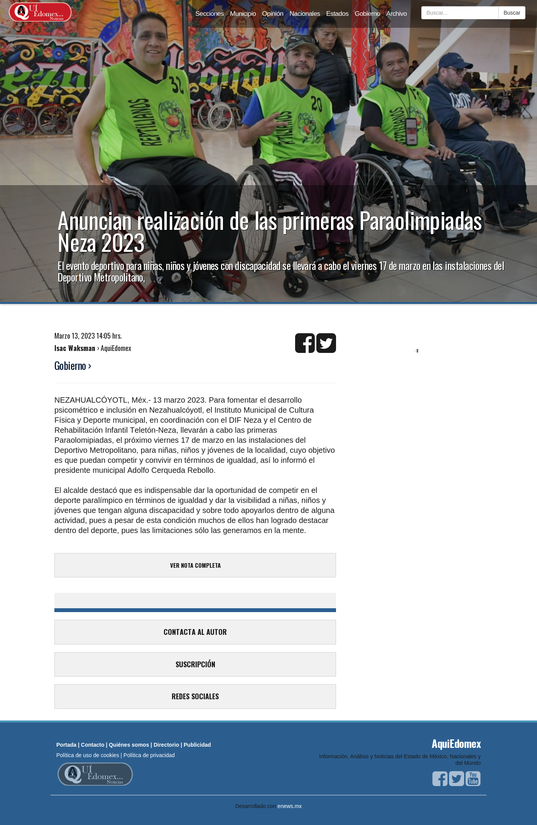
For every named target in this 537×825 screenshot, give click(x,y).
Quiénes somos (129, 745)
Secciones (209, 13)
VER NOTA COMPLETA (195, 565)
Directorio (166, 745)
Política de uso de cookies (87, 755)
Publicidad (197, 745)
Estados (337, 13)
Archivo (396, 13)
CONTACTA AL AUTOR (195, 632)
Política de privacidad (149, 755)
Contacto (93, 745)
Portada (66, 745)
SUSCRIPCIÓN (195, 664)
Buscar (511, 13)
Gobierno (367, 13)
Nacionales (305, 13)
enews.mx (289, 806)
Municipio (243, 13)
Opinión (273, 13)
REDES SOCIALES (195, 696)
